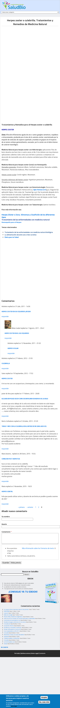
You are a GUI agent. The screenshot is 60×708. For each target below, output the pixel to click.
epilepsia (6, 636)
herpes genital (7, 491)
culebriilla (6, 363)
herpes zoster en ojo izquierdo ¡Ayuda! (16, 311)
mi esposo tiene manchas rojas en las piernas (16, 609)
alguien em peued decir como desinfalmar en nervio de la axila (25, 399)
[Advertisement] (23, 49)
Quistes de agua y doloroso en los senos (15, 622)
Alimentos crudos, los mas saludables (14, 635)
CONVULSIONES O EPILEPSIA (12, 638)
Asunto (4, 524)
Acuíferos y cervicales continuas (13, 627)
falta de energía (8, 615)
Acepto (44, 697)
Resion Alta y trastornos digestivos (13, 617)
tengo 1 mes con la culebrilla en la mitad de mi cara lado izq (24, 426)
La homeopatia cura (9, 642)
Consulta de (7, 624)
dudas (5, 644)
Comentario (6, 532)
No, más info (44, 702)
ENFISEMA (6, 611)
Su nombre (6, 516)
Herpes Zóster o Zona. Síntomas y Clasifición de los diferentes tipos (28, 216)
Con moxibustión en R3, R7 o (12, 631)
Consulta (6, 633)
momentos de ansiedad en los (12, 620)
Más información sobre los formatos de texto (38, 548)
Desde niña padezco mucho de (12, 629)
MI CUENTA (4, 647)
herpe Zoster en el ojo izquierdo (17, 333)
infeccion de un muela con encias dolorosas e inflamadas (19, 618)
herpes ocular (13, 348)
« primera (21, 507)
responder (5, 316)
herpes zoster (7, 378)
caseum (6, 613)
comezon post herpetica (11, 459)
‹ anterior (30, 507)
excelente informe (9, 626)
